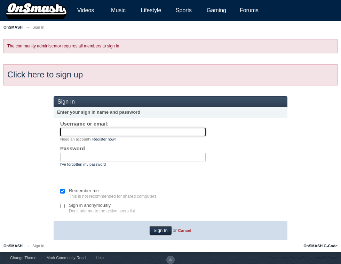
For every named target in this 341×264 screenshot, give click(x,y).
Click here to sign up (45, 74)
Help (100, 258)
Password (72, 148)
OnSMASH (13, 246)
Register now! (104, 139)
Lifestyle (151, 10)
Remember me (84, 190)
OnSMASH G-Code (320, 246)
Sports (184, 10)
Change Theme (23, 258)
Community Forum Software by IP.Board (303, 258)
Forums (249, 10)
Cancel (184, 230)
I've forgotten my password (83, 164)
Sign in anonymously (90, 205)
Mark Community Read (66, 258)
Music (118, 10)
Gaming (216, 10)
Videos (85, 10)
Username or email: (84, 124)
